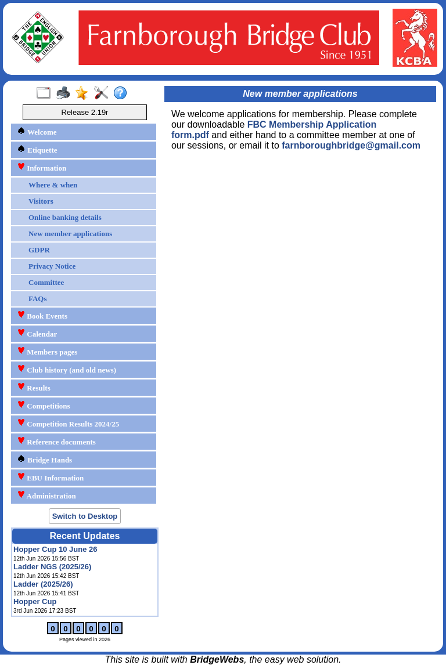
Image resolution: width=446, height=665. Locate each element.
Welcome (37, 131)
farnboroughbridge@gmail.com (351, 145)
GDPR (39, 249)
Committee (46, 282)
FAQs (37, 298)
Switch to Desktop (85, 516)
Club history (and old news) (66, 369)
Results (34, 387)
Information (41, 167)
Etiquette (37, 149)
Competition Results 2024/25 (68, 423)
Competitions (43, 405)
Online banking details (65, 217)
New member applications (70, 233)
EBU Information (50, 477)
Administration (46, 495)
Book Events (42, 315)
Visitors (40, 201)
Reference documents (56, 441)
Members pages (47, 351)
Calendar (37, 333)
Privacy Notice (51, 266)
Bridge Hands (44, 459)
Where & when (52, 184)
